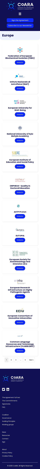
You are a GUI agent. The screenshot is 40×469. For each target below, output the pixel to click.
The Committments (9, 401)
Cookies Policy (7, 456)
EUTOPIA (20, 235)
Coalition (5, 415)
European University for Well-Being (20, 108)
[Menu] (20, 14)
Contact (5, 439)
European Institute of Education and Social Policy (20, 160)
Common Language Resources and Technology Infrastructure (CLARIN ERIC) (20, 344)
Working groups (8, 424)
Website (20, 62)
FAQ (3, 407)
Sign (3, 442)
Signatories (6, 404)
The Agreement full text (11, 397)
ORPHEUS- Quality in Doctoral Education (20, 186)
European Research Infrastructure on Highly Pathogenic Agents (20, 289)
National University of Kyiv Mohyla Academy (20, 135)
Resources (6, 435)
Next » (31, 360)
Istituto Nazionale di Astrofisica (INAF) (20, 82)
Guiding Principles (8, 421)
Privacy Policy (7, 453)
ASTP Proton (20, 212)
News (4, 432)
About (4, 449)
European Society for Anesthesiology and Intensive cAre (20, 261)
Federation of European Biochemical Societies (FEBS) (20, 57)
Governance (6, 418)
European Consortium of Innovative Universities (20, 316)
